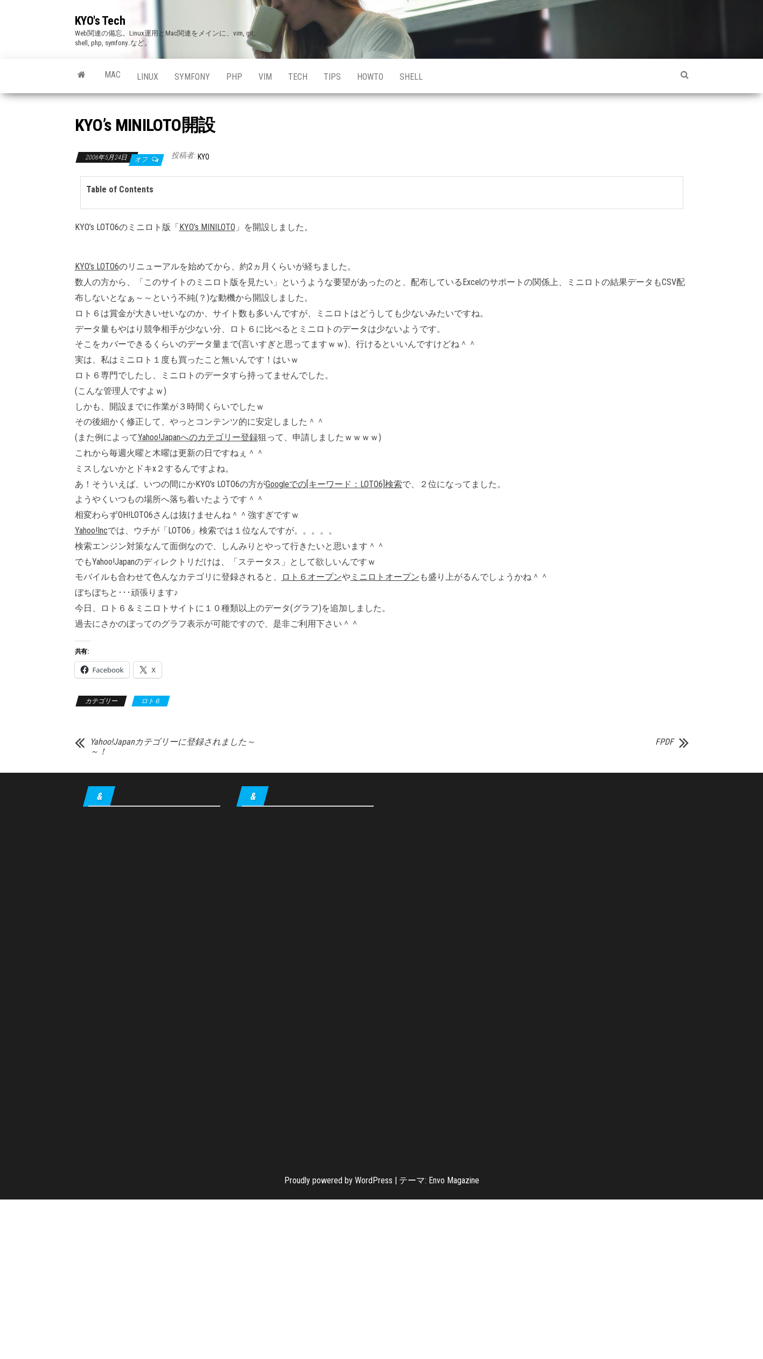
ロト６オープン (312, 577)
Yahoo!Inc (91, 530)
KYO (203, 156)
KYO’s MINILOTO (207, 227)
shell (411, 77)
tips (332, 77)
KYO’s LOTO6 (97, 266)
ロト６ (150, 701)
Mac (112, 75)
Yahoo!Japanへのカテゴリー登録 (198, 437)
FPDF (664, 742)
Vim (265, 77)
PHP (234, 77)
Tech (297, 77)
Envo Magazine (454, 1180)
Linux (147, 77)
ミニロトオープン (385, 577)
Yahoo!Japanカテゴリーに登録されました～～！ (172, 747)
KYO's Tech (100, 20)
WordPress (374, 1180)
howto (370, 77)
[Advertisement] (151, 983)
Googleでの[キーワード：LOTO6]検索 (333, 484)
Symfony (192, 77)
